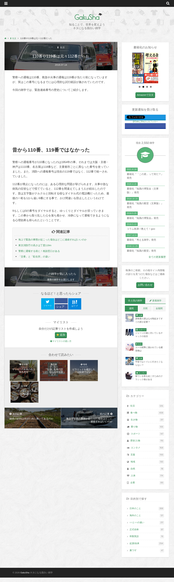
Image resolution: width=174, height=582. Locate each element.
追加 (62, 336)
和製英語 (147, 541)
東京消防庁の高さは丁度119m (37, 246)
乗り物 (147, 432)
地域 (147, 467)
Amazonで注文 (145, 101)
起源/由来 (147, 548)
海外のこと (147, 520)
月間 (145, 314)
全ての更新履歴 (157, 263)
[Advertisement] (60, 120)
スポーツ (147, 439)
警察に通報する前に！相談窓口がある (41, 252)
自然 (147, 474)
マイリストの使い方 (60, 343)
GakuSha (87, 17)
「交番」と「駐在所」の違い (36, 258)
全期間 (159, 314)
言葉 (147, 460)
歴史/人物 (147, 446)
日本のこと (147, 513)
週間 (131, 314)
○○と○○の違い (147, 527)
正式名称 (147, 534)
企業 (147, 488)
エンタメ (147, 453)
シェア (60, 308)
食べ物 (147, 418)
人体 (147, 481)
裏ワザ (147, 555)
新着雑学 (156, 307)
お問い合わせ (145, 291)
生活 (62, 47)
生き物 (147, 425)
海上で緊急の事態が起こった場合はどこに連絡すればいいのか (57, 240)
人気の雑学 (136, 307)
